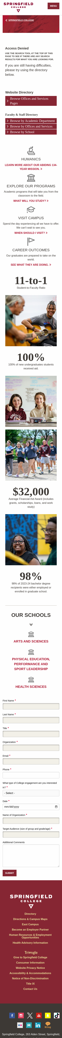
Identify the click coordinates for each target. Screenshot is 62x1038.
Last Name (8, 714)
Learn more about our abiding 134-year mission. (31, 167)
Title (5, 728)
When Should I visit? (30, 233)
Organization (9, 742)
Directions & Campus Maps (30, 919)
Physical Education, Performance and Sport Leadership (31, 664)
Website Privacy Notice (30, 968)
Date (5, 801)
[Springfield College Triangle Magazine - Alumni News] (31, 950)
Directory (30, 913)
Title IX (30, 983)
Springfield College (19, 20)
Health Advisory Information (30, 942)
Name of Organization (14, 815)
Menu (53, 6)
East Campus (30, 924)
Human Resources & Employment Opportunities (30, 936)
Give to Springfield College (30, 957)
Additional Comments (14, 842)
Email (5, 756)
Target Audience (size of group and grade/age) (26, 829)
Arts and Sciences (31, 641)
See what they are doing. (31, 264)
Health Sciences (31, 686)
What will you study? (31, 200)
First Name (8, 700)
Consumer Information (30, 962)
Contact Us (30, 989)
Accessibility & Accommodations (30, 973)
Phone (6, 769)
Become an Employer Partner (30, 929)
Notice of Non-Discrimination (30, 978)
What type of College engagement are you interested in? (30, 785)
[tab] (31, 101)
